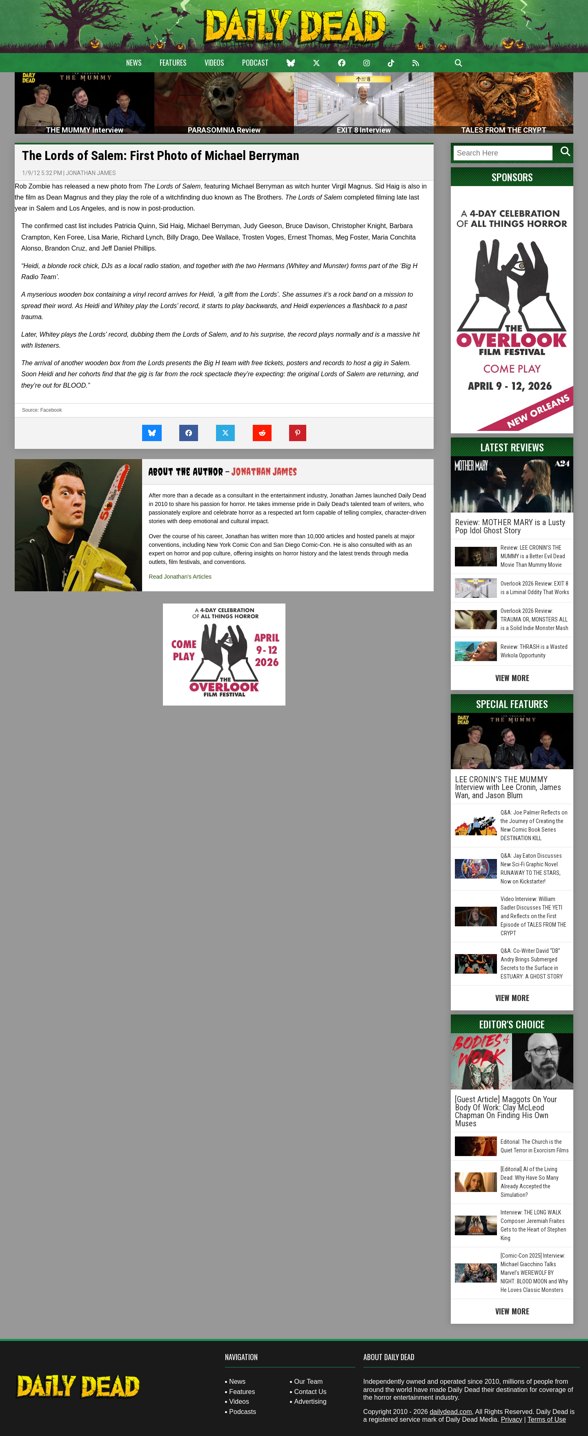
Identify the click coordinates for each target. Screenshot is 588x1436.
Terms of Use (547, 1419)
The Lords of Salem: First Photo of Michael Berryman (160, 155)
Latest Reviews (512, 446)
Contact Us (310, 1391)
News (134, 62)
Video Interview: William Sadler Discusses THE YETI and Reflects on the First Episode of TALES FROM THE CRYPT (533, 916)
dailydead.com (451, 1411)
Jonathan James (91, 173)
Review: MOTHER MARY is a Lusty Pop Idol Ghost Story (510, 526)
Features (173, 62)
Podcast (255, 62)
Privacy (511, 1419)
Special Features (512, 703)
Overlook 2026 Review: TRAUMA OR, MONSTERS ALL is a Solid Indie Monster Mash (534, 619)
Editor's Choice (512, 1024)
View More (512, 678)
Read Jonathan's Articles (180, 576)
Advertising (310, 1401)
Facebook (51, 410)
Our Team (308, 1381)
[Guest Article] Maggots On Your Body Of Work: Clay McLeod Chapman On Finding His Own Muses (506, 1111)
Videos (214, 62)
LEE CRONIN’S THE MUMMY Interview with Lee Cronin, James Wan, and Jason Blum (508, 787)
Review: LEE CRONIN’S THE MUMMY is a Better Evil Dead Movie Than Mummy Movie (533, 556)
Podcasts (242, 1411)
